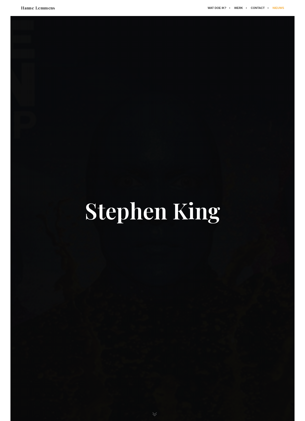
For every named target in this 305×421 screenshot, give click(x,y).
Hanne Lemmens (38, 7)
